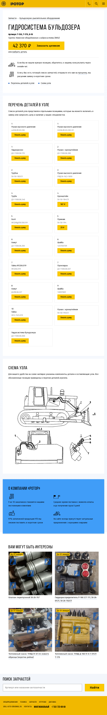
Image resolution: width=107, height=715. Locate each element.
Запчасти (12, 18)
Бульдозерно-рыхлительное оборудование (40, 18)
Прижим (61, 219)
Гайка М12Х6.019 (18, 265)
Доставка (52, 702)
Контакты (28, 707)
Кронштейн (62, 196)
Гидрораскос (17, 150)
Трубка (14, 173)
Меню (103, 3)
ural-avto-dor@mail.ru (12, 707)
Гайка (13, 312)
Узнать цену (66, 317)
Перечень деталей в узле (22, 83)
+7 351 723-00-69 (58, 707)
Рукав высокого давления (23, 127)
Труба (14, 196)
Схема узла (46, 83)
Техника (23, 702)
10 (54, 401)
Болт (13, 219)
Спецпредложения (10, 702)
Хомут (14, 242)
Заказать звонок (89, 3)
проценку (82, 73)
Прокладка (62, 265)
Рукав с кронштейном (67, 150)
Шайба (60, 242)
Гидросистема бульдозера (23, 332)
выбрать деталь (19, 52)
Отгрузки (42, 702)
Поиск (96, 3)
